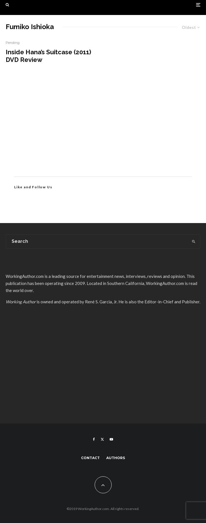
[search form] (96, 241)
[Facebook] (94, 439)
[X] (102, 439)
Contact (90, 458)
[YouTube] (111, 439)
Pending (13, 42)
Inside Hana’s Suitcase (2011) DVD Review (48, 55)
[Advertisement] (103, 128)
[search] (193, 241)
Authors (115, 458)
